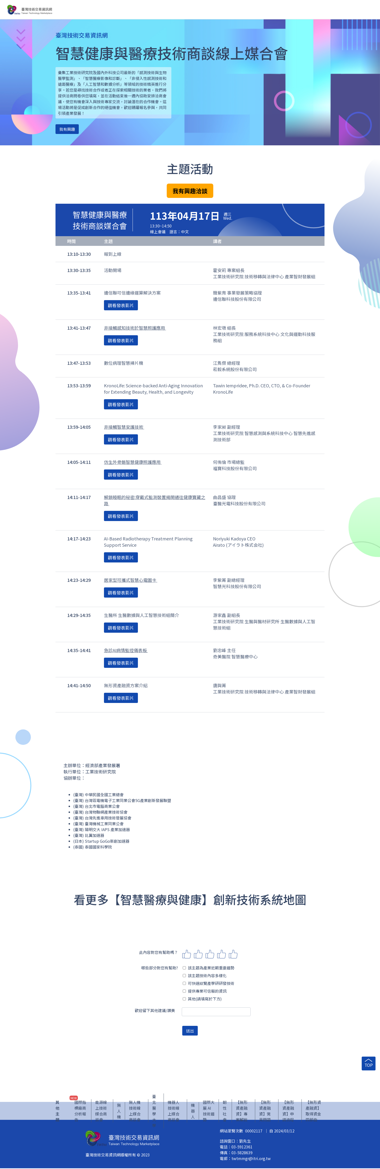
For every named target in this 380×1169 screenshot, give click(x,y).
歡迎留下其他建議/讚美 (155, 1010)
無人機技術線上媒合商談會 (135, 1111)
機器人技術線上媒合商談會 (173, 1111)
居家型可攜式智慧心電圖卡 (130, 580)
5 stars (233, 954)
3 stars (210, 954)
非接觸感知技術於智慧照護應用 (135, 328)
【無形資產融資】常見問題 (265, 1111)
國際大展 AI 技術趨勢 (208, 1111)
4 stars (221, 954)
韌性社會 (225, 1111)
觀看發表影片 (121, 305)
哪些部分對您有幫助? (159, 968)
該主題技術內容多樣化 (205, 975)
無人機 (119, 1111)
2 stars (198, 954)
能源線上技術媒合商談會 (101, 1111)
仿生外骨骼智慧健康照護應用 (133, 462)
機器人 (193, 1111)
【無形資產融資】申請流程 (288, 1111)
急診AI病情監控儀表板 (126, 650)
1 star (186, 954)
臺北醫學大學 (154, 1111)
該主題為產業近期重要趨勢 (208, 968)
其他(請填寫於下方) (202, 999)
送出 (190, 1031)
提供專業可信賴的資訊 (205, 991)
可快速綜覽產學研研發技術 (208, 983)
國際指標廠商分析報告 (80, 1111)
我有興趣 (67, 129)
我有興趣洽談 (190, 191)
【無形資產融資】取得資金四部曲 (313, 1111)
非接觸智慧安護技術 (124, 427)
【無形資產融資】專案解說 (241, 1111)
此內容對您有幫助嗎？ (158, 952)
